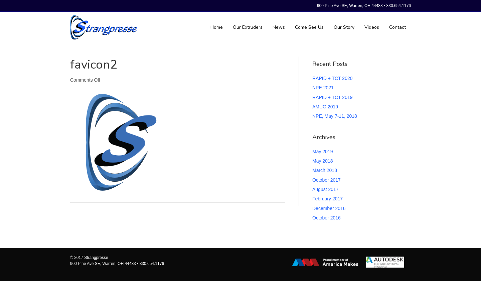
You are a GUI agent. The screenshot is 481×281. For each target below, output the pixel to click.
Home (216, 27)
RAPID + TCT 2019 (332, 97)
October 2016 (326, 217)
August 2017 (325, 189)
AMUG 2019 (325, 106)
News (279, 27)
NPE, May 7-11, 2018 (334, 116)
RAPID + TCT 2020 (332, 78)
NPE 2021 (323, 87)
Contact (397, 27)
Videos (371, 27)
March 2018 (324, 170)
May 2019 (322, 151)
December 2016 (329, 208)
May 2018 (322, 161)
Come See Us (309, 27)
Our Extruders (248, 27)
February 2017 (327, 198)
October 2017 (326, 180)
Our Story (344, 27)
